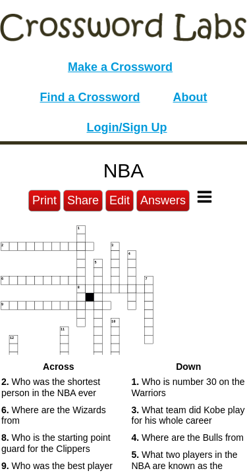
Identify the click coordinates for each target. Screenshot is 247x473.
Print (44, 200)
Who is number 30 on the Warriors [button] (188, 387)
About (190, 97)
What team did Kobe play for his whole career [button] (188, 415)
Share (83, 200)
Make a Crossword (120, 67)
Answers (163, 200)
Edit (119, 200)
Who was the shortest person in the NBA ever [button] (50, 387)
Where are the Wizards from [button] (53, 415)
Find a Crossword (90, 97)
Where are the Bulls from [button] (188, 437)
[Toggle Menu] (204, 196)
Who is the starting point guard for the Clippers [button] (56, 443)
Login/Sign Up (127, 127)
